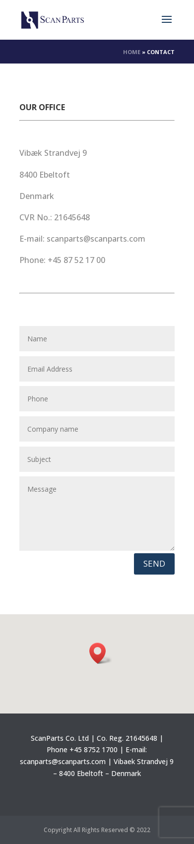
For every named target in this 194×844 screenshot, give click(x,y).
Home (131, 52)
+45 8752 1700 (93, 749)
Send (154, 563)
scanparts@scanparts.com (63, 761)
